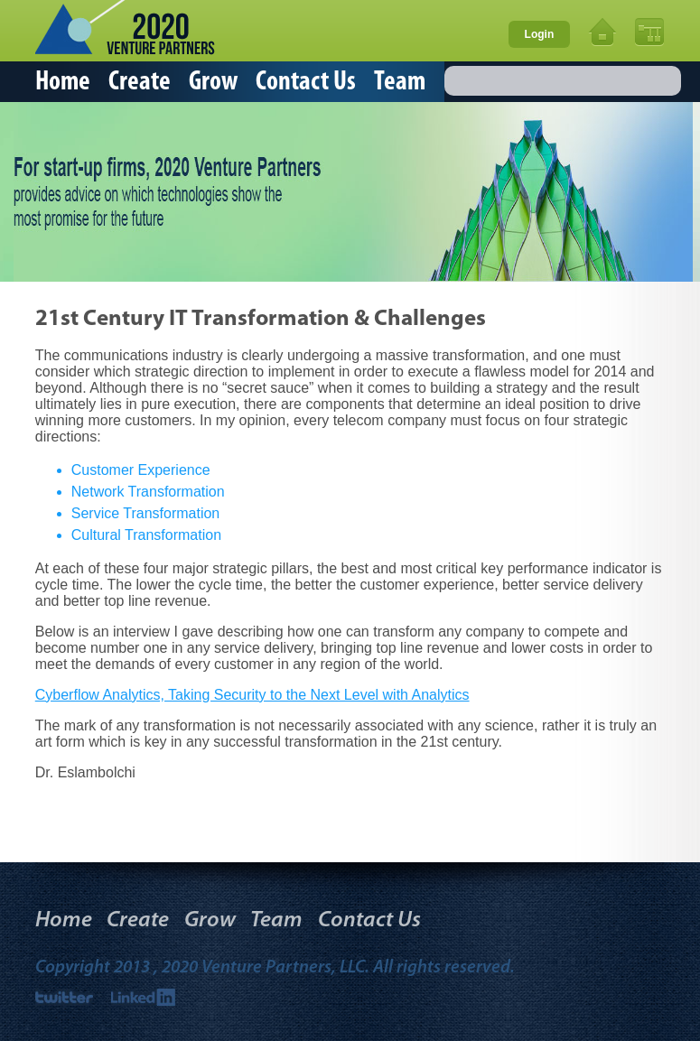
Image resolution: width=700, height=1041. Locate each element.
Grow (213, 83)
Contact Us (306, 83)
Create (139, 83)
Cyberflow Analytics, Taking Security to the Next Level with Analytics (252, 694)
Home (62, 83)
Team (399, 83)
